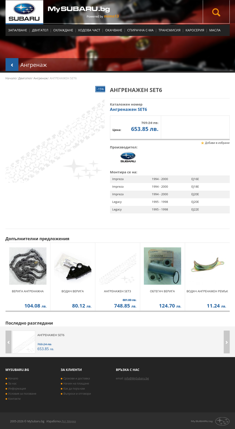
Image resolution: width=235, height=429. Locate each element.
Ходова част (89, 30)
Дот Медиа (68, 421)
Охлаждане (63, 30)
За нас (12, 383)
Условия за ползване (22, 394)
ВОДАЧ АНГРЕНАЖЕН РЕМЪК (207, 291)
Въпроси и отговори (77, 394)
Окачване (113, 30)
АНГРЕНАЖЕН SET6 (51, 335)
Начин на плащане (76, 383)
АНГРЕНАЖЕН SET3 (117, 291)
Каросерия (195, 30)
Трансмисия (170, 30)
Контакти (14, 399)
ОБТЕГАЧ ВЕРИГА (162, 291)
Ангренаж (33, 64)
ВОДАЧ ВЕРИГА (72, 291)
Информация (17, 389)
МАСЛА (214, 30)
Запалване (17, 30)
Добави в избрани (217, 142)
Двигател (40, 30)
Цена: (117, 130)
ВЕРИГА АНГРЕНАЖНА (28, 291)
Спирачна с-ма (140, 30)
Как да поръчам (74, 389)
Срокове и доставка (77, 378)
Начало (11, 78)
